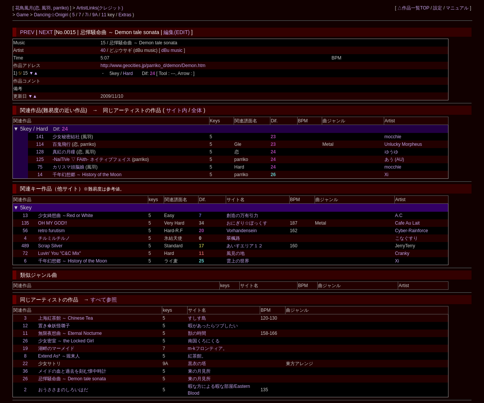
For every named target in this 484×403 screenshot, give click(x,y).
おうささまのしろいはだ (63, 389)
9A (95, 14)
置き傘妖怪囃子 (54, 325)
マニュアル (457, 8)
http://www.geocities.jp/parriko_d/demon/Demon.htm (153, 65)
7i (86, 14)
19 (25, 348)
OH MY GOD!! (52, 223)
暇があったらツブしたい (213, 325)
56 (25, 230)
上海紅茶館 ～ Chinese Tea (65, 318)
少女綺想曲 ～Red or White (65, 215)
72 (25, 253)
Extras (124, 14)
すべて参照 (103, 300)
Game (23, 14)
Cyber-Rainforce (411, 230)
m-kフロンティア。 (207, 348)
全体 (196, 110)
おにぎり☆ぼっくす (246, 223)
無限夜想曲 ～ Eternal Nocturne (70, 333)
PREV (27, 32)
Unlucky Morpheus (403, 144)
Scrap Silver (50, 245)
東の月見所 (199, 371)
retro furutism (51, 230)
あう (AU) (394, 159)
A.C (399, 215)
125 (40, 159)
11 (103, 14)
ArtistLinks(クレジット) (99, 8)
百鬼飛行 (62, 144)
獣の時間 (197, 333)
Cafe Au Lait (407, 223)
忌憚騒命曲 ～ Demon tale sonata (72, 378)
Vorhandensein (241, 230)
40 (103, 50)
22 (25, 363)
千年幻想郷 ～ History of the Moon (87, 174)
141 (40, 136)
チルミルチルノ (54, 238)
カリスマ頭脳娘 (68, 167)
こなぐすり (406, 238)
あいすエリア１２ (244, 245)
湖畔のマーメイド (56, 348)
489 (25, 245)
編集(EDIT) (176, 32)
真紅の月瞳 (64, 152)
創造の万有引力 (242, 215)
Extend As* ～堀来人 (59, 356)
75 (39, 167)
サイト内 (176, 110)
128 (40, 152)
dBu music (172, 50)
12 (25, 325)
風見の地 (235, 253)
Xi (387, 174)
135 (25, 223)
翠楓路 (233, 238)
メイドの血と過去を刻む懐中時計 (72, 371)
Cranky (402, 253)
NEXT (46, 32)
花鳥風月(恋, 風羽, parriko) (42, 8)
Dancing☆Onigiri (52, 14)
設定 (437, 8)
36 (25, 371)
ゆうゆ (391, 152)
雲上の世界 (237, 261)
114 (40, 144)
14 (39, 174)
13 (25, 215)
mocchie (393, 136)
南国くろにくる (204, 341)
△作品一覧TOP (413, 8)
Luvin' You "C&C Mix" (59, 253)
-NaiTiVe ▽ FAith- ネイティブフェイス (92, 159)
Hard (128, 73)
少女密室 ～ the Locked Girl (66, 341)
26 (25, 341)
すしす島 (197, 318)
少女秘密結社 (66, 136)
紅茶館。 (197, 356)
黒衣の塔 (197, 363)
